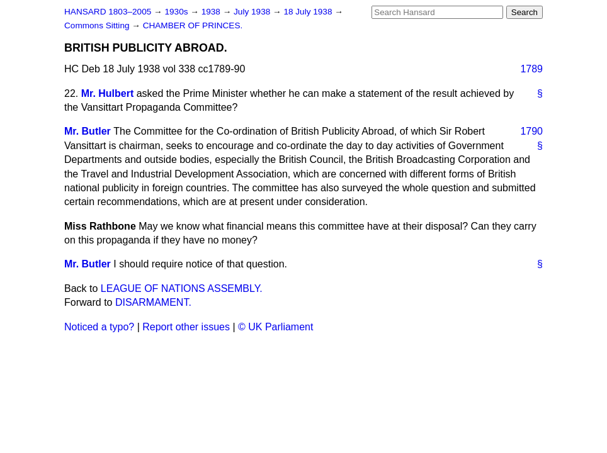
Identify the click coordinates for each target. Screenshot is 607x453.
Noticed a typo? (99, 327)
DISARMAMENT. (153, 302)
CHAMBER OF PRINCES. (193, 25)
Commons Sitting (98, 25)
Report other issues (186, 327)
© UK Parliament (275, 327)
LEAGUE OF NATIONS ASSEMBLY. (182, 288)
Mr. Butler (87, 131)
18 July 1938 (308, 11)
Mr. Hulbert (107, 93)
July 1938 (253, 11)
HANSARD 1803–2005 (107, 11)
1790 (531, 131)
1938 (212, 11)
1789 (531, 69)
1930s (177, 11)
